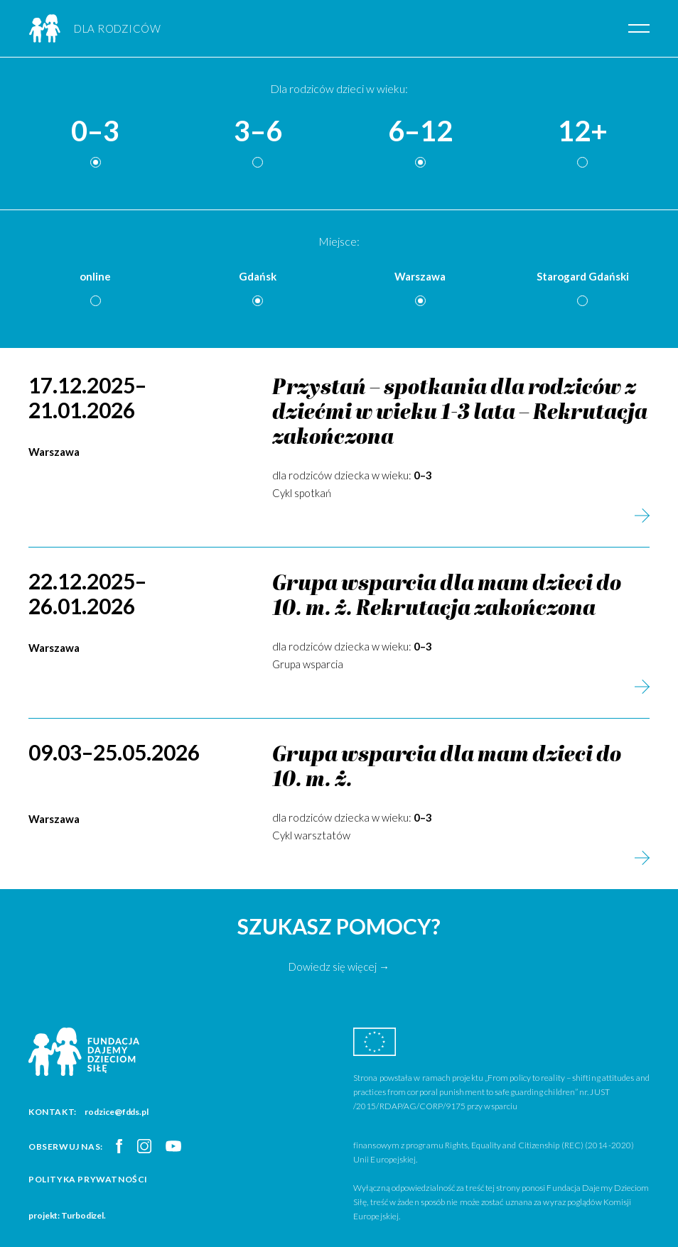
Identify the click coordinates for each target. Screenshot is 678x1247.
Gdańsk (257, 276)
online (95, 276)
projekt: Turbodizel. (67, 1215)
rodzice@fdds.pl (117, 1111)
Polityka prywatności (88, 1179)
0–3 (95, 131)
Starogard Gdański (583, 276)
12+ (583, 131)
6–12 (420, 131)
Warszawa (420, 276)
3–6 (258, 131)
